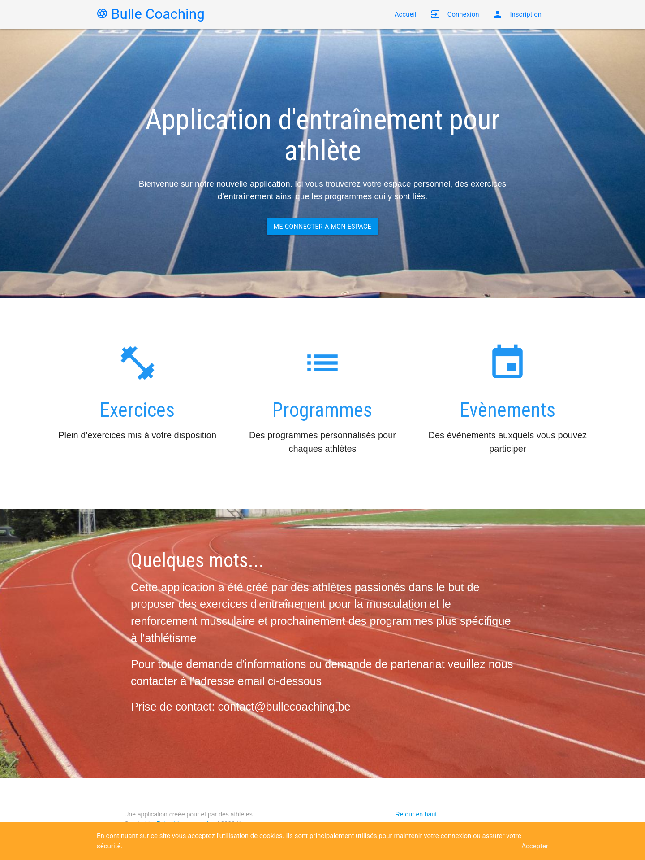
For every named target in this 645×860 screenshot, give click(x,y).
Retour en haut (416, 814)
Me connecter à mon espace (322, 226)
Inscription (517, 14)
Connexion (454, 14)
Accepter (534, 846)
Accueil (406, 14)
